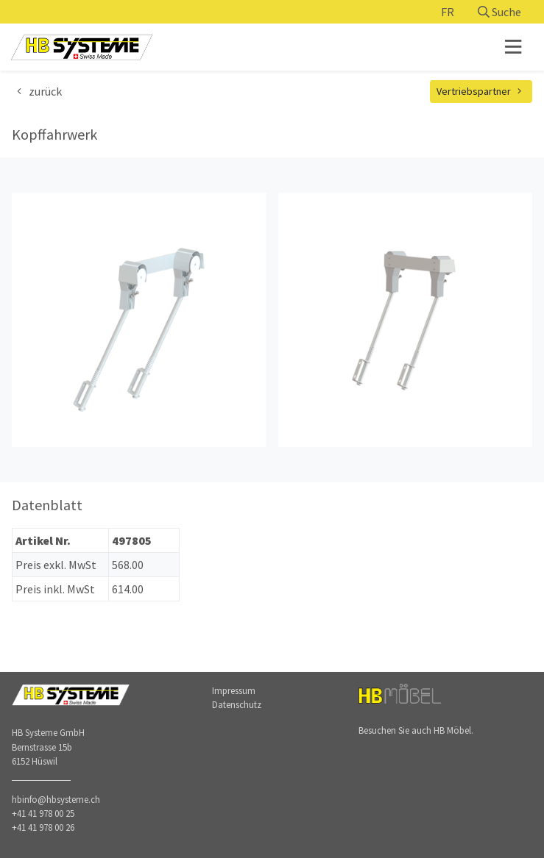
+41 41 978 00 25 (43, 813)
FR (447, 11)
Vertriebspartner (481, 91)
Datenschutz (236, 704)
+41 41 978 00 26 (43, 827)
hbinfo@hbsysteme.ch (56, 799)
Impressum (233, 690)
